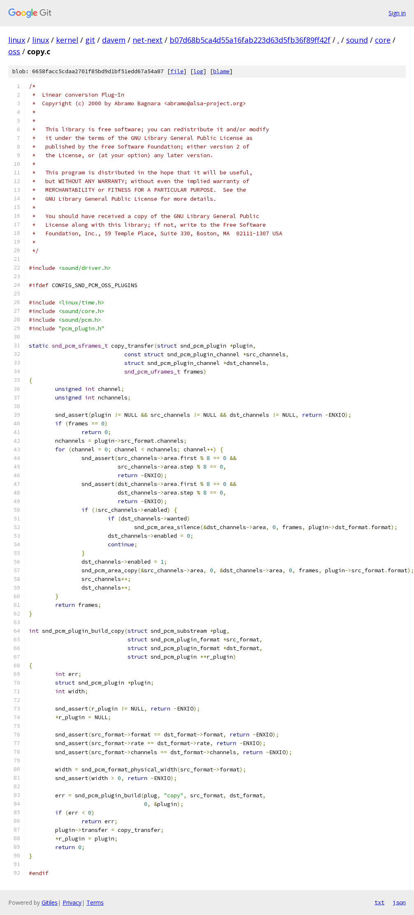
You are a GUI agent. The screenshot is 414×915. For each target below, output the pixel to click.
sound (357, 40)
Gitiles (50, 902)
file (177, 71)
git (90, 40)
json (399, 902)
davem (114, 40)
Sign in (397, 13)
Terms (95, 902)
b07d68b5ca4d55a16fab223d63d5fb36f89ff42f (250, 40)
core (383, 40)
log (198, 71)
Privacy (72, 902)
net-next (148, 40)
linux (16, 40)
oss (14, 51)
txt (379, 902)
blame (221, 71)
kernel (67, 40)
